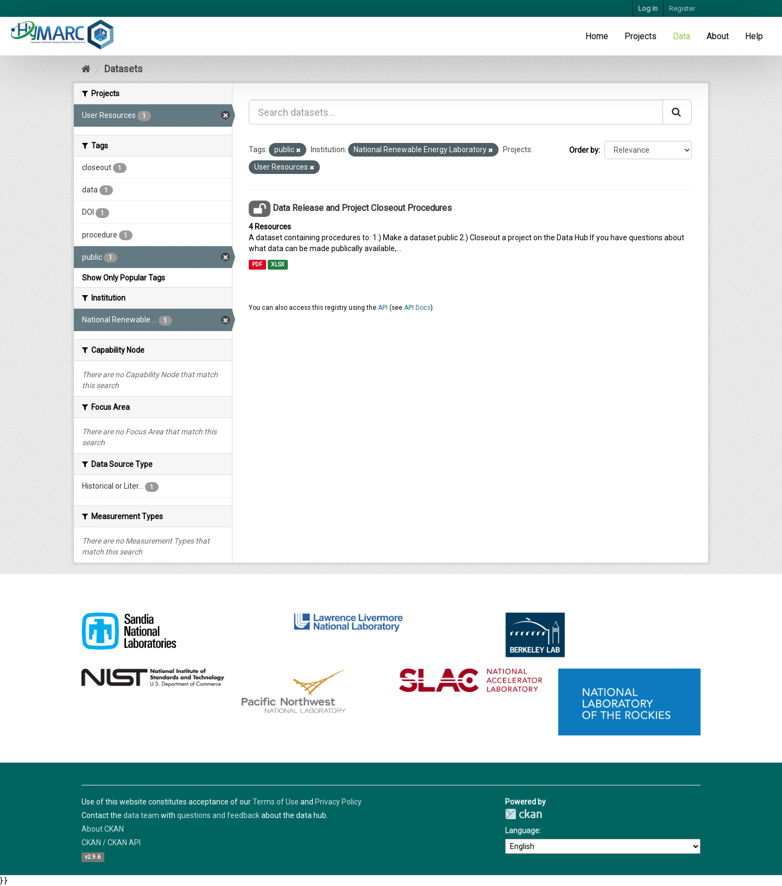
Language (522, 830)
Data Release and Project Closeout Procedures (362, 208)
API (383, 307)
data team (141, 815)
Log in (648, 8)
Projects (641, 36)
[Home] (86, 68)
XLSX (278, 264)
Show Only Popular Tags (123, 277)
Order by (583, 150)
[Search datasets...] (456, 111)
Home (596, 36)
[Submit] (677, 111)
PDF (257, 264)
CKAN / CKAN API (111, 842)
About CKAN (102, 829)
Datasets (123, 68)
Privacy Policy (338, 801)
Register (682, 8)
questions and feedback (218, 815)
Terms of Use (276, 801)
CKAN (523, 814)
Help (754, 36)
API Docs (417, 307)
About (718, 36)
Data (681, 36)
